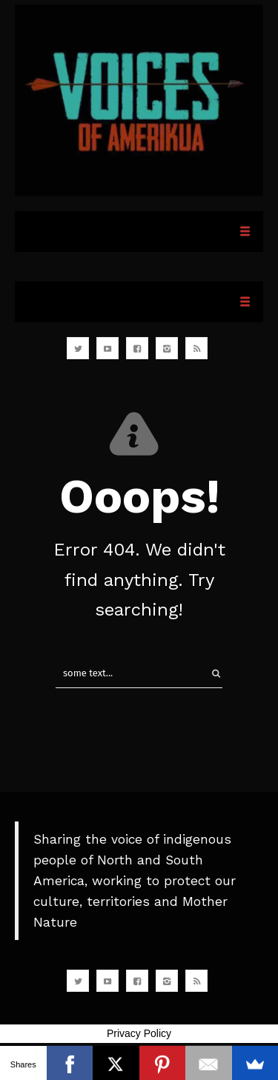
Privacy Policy (139, 1033)
